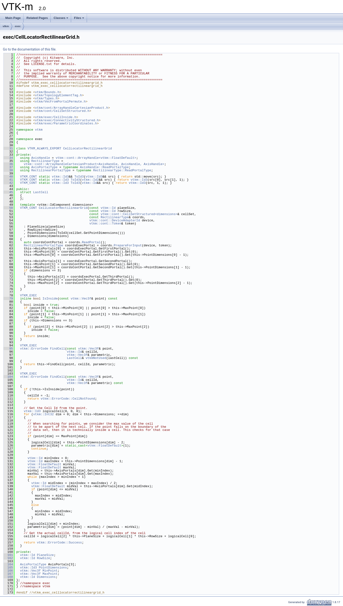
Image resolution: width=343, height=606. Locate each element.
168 (8, 577)
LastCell (40, 192)
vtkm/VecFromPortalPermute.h (60, 101)
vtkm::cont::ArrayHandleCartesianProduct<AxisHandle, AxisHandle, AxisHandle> (94, 164)
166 (8, 570)
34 (8, 158)
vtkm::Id (89, 183)
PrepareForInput (128, 245)
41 (8, 180)
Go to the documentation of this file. (29, 49)
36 (8, 164)
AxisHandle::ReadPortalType (104, 167)
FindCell (57, 348)
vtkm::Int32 (43, 414)
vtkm (6, 26)
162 (8, 558)
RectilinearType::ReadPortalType (122, 170)
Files (79, 18)
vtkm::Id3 (60, 176)
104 (8, 377)
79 (8, 298)
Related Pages (37, 18)
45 (8, 192)
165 (8, 567)
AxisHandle (40, 158)
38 (8, 170)
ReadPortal (91, 242)
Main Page (13, 18)
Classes (61, 18)
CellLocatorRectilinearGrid (87, 148)
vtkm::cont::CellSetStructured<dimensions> (139, 214)
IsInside (50, 298)
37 (8, 167)
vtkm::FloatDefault (104, 445)
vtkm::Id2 (90, 180)
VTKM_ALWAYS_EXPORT (44, 148)
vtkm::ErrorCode (34, 348)
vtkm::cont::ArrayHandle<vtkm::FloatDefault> (96, 158)
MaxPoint (50, 574)
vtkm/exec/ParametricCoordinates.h (66, 123)
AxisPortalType (44, 167)
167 (8, 574)
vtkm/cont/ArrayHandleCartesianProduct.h (71, 108)
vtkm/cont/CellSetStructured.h (62, 111)
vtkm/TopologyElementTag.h (58, 95)
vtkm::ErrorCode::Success (59, 542)
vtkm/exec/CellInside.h (55, 117)
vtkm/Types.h (46, 98)
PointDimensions (53, 567)
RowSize (43, 558)
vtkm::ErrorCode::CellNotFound (68, 398)
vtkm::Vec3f (81, 298)
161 (8, 555)
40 (8, 176)
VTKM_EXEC (28, 295)
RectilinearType (45, 161)
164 (8, 564)
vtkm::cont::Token (105, 223)
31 (8, 148)
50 (8, 208)
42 (8, 183)
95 (8, 348)
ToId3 (79, 176)
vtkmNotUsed (96, 358)
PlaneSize (45, 555)
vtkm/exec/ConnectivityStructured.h (67, 120)
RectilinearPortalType (51, 170)
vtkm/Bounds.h (47, 92)
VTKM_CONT (28, 176)
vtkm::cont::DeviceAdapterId (114, 220)
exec (18, 26)
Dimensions (46, 577)
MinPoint (50, 570)
